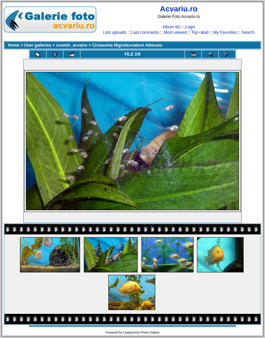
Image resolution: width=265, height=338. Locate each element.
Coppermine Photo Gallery (141, 332)
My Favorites (225, 32)
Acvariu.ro (179, 8)
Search (248, 32)
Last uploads (114, 32)
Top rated (199, 32)
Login (190, 27)
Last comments (145, 32)
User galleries (37, 45)
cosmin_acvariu (71, 45)
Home (13, 45)
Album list (171, 27)
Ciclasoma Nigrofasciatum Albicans (127, 45)
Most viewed (175, 32)
